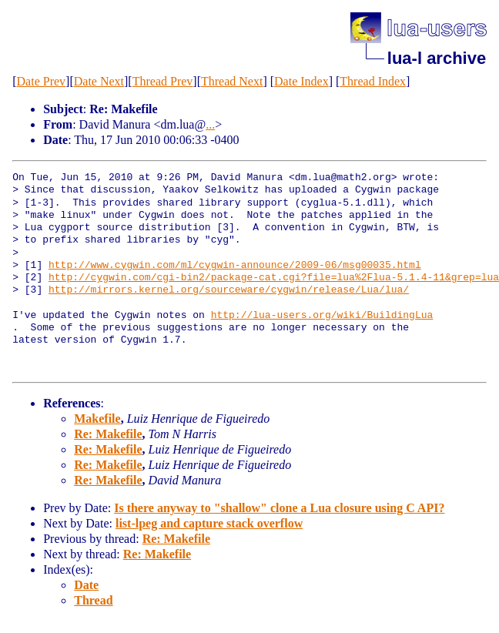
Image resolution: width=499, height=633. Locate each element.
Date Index (301, 81)
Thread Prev (162, 81)
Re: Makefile (108, 433)
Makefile (97, 418)
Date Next (99, 81)
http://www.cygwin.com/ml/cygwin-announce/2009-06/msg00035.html (235, 266)
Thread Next (232, 81)
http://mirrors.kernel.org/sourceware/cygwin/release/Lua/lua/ (229, 290)
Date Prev (41, 81)
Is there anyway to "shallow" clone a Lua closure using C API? (279, 507)
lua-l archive (436, 58)
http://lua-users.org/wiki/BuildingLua (322, 316)
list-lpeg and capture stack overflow (209, 523)
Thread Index (373, 81)
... (210, 124)
